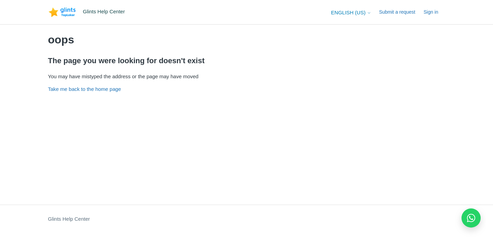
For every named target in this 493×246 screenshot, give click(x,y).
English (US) (351, 12)
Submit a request (397, 12)
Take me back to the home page (84, 89)
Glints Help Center (69, 219)
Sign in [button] (431, 12)
